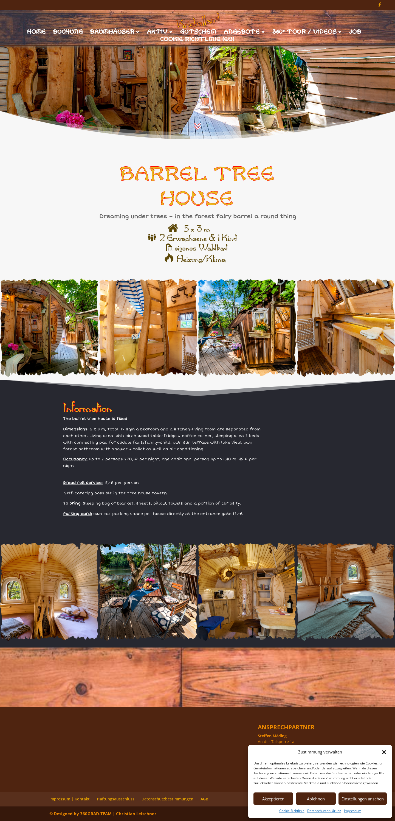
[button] (384, 752)
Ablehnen (316, 799)
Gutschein (198, 32)
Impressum (352, 810)
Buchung (68, 32)
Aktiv (157, 32)
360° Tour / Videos (305, 32)
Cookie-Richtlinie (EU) (197, 39)
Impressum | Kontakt (69, 799)
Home (36, 32)
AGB (204, 799)
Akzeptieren (273, 799)
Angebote (242, 32)
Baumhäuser (112, 32)
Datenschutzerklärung (324, 810)
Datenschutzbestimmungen (167, 799)
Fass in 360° (329, 411)
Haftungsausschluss (115, 799)
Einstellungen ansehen (363, 799)
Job (355, 32)
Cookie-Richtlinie (291, 810)
